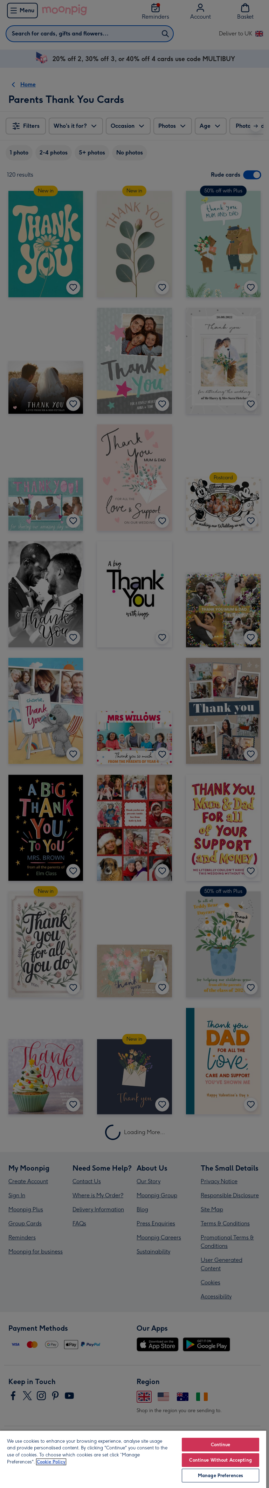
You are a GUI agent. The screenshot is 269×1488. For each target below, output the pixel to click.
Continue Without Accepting (220, 1460)
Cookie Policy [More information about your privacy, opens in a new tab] (51, 1461)
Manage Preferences (220, 1475)
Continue (220, 1444)
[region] (133, 1459)
